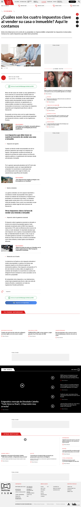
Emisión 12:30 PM (39, 6)
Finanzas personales (60, 330)
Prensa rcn (17, 496)
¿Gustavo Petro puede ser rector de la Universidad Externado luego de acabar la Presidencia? (69, 405)
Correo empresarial (19, 494)
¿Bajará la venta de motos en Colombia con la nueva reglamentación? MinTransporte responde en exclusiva (28, 249)
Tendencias (49, 1)
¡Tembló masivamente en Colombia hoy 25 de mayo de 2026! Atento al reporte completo (59, 108)
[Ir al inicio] (9, 2)
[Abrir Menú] (2, 2)
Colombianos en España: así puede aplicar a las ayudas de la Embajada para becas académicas (28, 127)
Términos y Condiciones (60, 504)
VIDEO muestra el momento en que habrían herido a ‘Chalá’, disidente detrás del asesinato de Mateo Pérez (69, 376)
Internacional (23, 1)
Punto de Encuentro (59, 2)
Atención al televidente (18, 490)
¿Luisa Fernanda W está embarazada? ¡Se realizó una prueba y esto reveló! (71, 451)
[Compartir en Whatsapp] (77, 26)
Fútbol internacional (67, 458)
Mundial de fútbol (51, 113)
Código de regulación (20, 492)
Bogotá (32, 453)
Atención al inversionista (18, 498)
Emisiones (5, 5)
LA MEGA (42, 496)
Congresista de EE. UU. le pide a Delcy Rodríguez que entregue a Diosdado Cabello (57, 124)
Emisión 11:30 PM (74, 6)
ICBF (45, 88)
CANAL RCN (72, 1)
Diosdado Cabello (5, 453)
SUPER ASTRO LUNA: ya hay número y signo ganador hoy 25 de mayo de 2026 (40, 333)
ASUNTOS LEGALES (57, 488)
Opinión (54, 1)
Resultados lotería (32, 330)
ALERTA (42, 493)
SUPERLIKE (69, 489)
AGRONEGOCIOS (56, 489)
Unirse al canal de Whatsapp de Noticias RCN (20, 86)
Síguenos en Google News (21, 303)
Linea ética (29, 494)
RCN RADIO (43, 489)
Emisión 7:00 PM (57, 6)
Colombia (17, 1)
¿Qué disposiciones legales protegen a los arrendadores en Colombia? (27, 180)
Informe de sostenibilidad (30, 490)
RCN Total (43, 488)
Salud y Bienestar (36, 2)
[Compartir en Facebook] (77, 18)
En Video (8, 369)
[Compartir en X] (77, 22)
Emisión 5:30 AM (22, 6)
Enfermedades (65, 437)
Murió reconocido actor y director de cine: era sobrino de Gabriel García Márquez (59, 99)
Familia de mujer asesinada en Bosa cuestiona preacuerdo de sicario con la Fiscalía (70, 395)
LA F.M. (42, 491)
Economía (44, 1)
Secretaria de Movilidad (6, 330)
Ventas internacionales (30, 493)
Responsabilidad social (20, 486)
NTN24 (42, 486)
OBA (27, 496)
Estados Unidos (50, 121)
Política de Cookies (50, 504)
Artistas (49, 96)
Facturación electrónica (29, 487)
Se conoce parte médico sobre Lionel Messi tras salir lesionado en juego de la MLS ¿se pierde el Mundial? (58, 116)
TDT (48, 486)
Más (75, 369)
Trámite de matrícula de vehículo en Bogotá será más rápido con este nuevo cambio (13, 333)
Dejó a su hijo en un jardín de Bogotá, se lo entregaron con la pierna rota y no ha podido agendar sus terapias (57, 91)
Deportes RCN (29, 2)
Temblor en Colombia (52, 105)
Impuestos (8, 291)
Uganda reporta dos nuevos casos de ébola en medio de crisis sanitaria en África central (70, 441)
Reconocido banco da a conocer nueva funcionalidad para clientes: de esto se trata (66, 334)
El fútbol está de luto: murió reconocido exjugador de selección (70, 461)
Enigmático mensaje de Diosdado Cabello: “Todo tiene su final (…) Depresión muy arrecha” (20, 404)
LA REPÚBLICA (56, 486)
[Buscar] (79, 2)
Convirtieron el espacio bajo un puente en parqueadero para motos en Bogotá (41, 456)
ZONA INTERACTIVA (71, 488)
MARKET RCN (70, 491)
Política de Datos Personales (39, 504)
